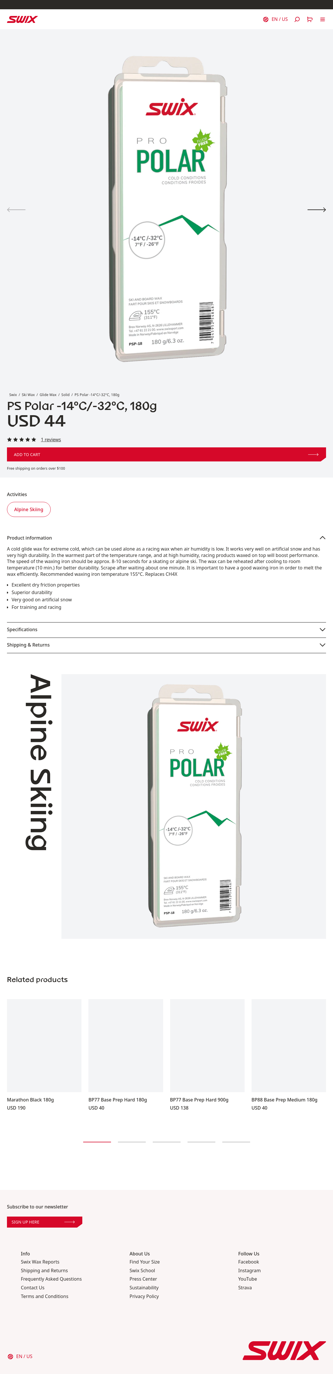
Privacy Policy (144, 1296)
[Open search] (297, 19)
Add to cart (166, 454)
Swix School (142, 1271)
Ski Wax (28, 394)
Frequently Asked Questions (51, 1279)
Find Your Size (145, 1262)
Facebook (248, 1262)
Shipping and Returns (44, 1271)
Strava (245, 1288)
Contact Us (32, 1288)
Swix (13, 394)
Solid (65, 394)
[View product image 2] (316, 210)
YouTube (247, 1279)
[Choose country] (275, 19)
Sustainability (144, 1288)
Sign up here (43, 1222)
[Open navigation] (322, 19)
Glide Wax (48, 394)
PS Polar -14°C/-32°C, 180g (96, 394)
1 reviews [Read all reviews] (51, 440)
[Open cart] (310, 19)
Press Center (143, 1279)
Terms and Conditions (44, 1296)
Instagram (249, 1271)
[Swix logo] (22, 19)
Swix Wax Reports (40, 1262)
